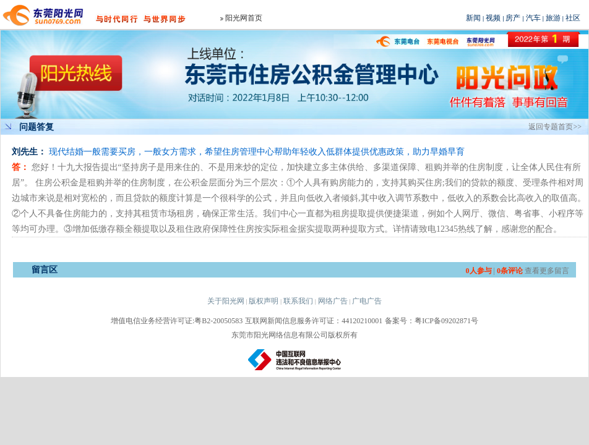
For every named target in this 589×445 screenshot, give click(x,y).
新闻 (473, 18)
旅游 (553, 18)
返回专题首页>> (555, 126)
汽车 (533, 18)
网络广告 (333, 301)
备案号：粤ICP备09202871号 (431, 320)
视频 (493, 18)
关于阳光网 (225, 301)
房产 (512, 18)
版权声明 (263, 301)
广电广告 (367, 301)
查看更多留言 (547, 270)
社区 (572, 18)
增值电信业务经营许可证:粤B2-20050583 (177, 320)
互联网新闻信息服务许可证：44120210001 (313, 320)
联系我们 (298, 301)
